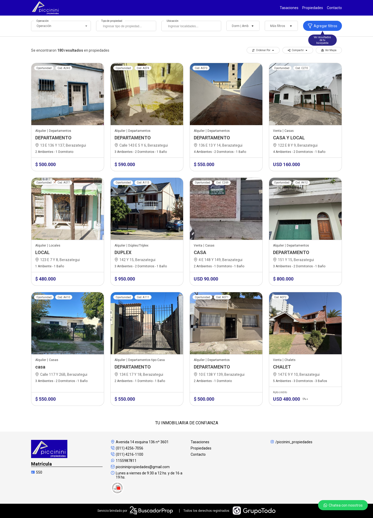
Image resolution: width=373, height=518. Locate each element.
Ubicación (172, 20)
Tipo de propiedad (111, 20)
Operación (42, 20)
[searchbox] (127, 26)
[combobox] (126, 26)
